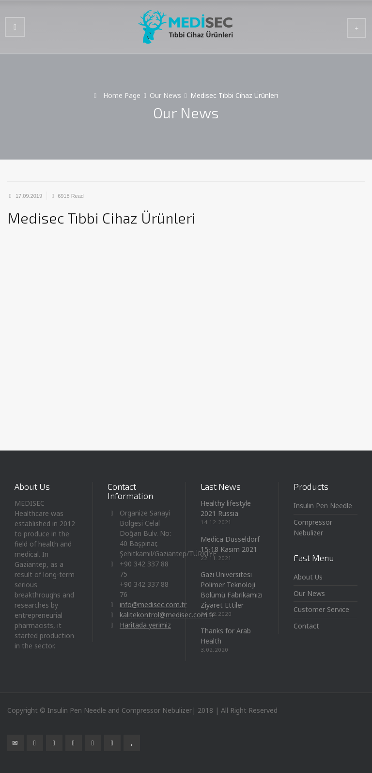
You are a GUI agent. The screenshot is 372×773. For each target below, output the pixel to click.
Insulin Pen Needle (323, 505)
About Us (308, 576)
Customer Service (321, 609)
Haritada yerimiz (145, 624)
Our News (309, 593)
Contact (306, 625)
